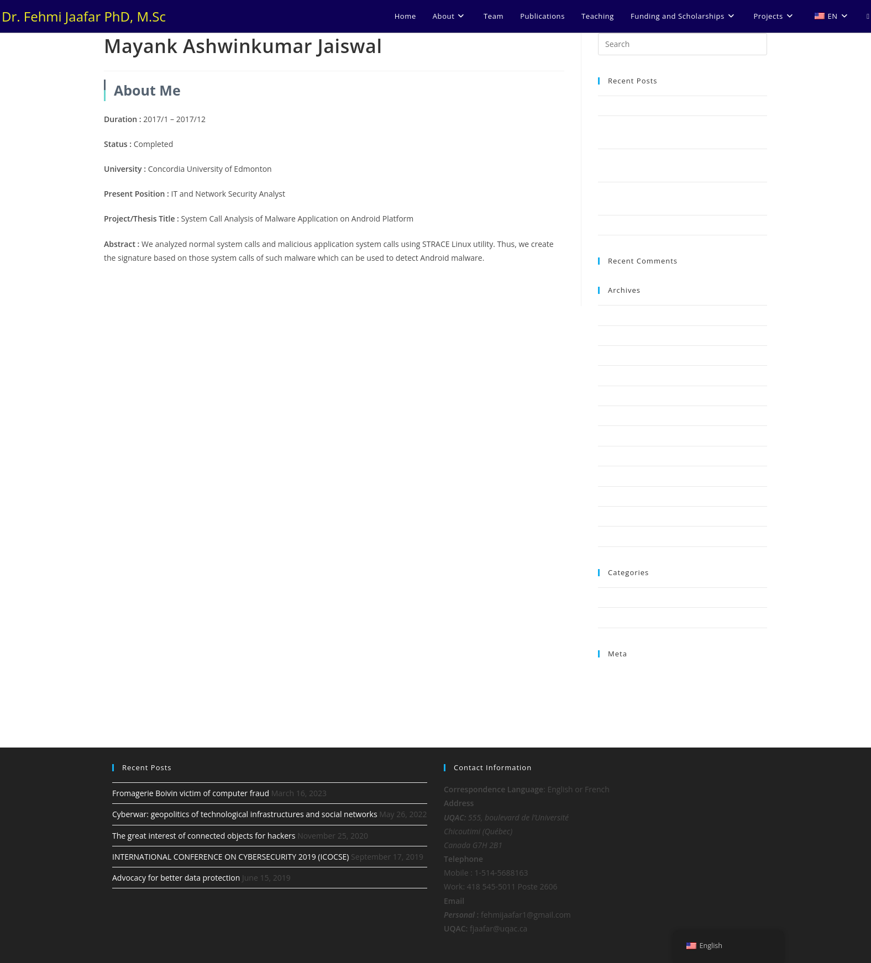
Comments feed (624, 700)
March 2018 (618, 516)
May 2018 (614, 476)
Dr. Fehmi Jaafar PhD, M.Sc (84, 16)
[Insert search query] (682, 44)
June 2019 (614, 396)
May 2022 (614, 335)
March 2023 (618, 315)
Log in (608, 675)
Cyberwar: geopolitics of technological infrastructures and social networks (244, 814)
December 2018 (624, 435)
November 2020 (625, 355)
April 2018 (615, 496)
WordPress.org (623, 713)
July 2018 (613, 456)
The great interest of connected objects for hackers (204, 835)
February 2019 (622, 415)
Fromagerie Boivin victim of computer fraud (671, 105)
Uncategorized (622, 617)
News (607, 597)
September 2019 (625, 375)
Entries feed (618, 687)
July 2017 (613, 536)
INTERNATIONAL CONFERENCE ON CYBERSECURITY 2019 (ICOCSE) (230, 856)
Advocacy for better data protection (657, 225)
